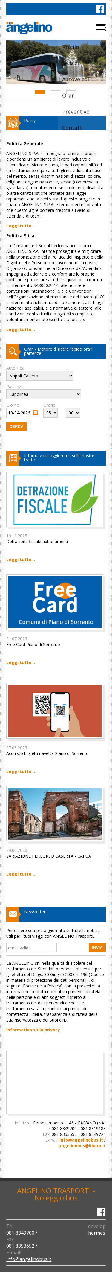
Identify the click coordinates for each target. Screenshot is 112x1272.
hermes (96, 1233)
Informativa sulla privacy (33, 1030)
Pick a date (35, 412)
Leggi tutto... (20, 226)
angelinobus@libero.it (82, 1145)
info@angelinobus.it (81, 1140)
